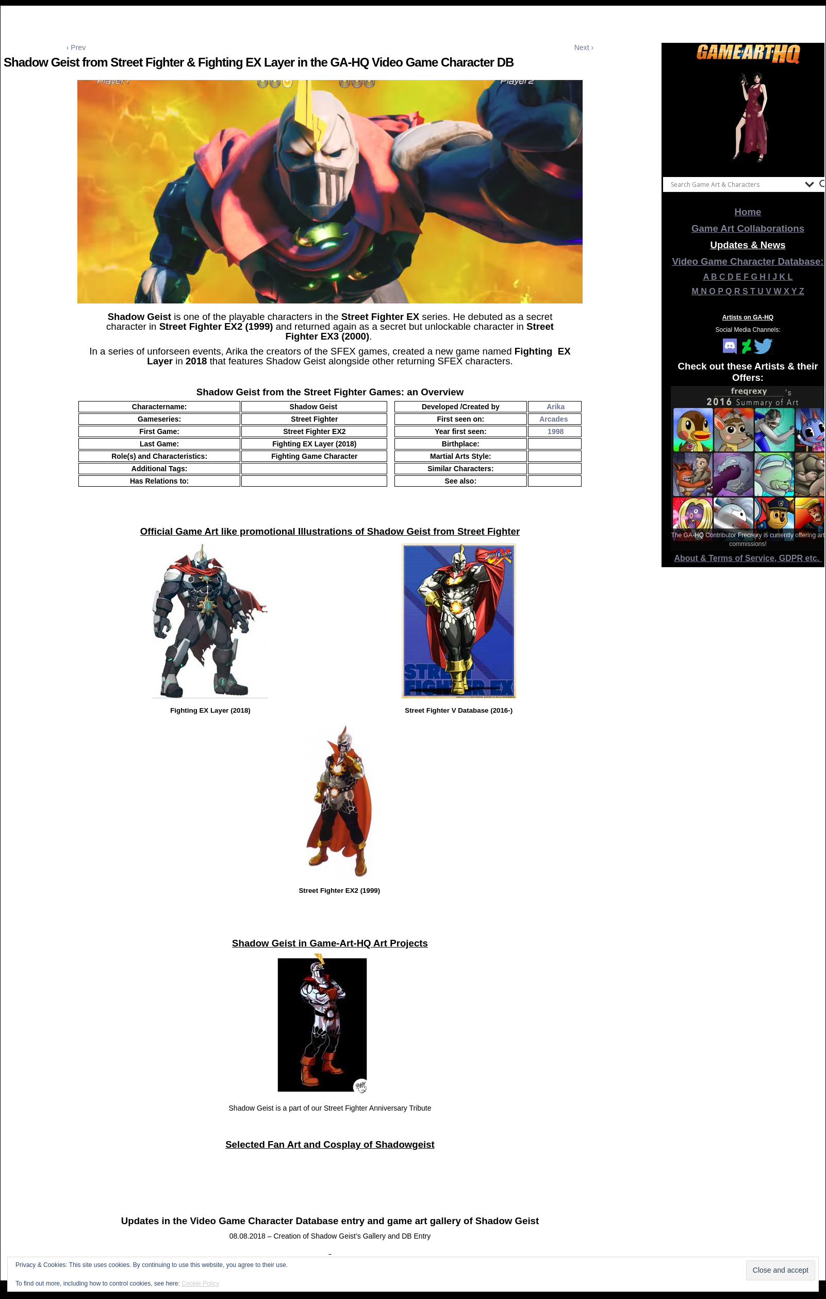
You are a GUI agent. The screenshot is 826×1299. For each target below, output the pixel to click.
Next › (583, 47)
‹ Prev (76, 47)
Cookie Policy (200, 1283)
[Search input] (735, 184)
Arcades (553, 419)
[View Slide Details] (748, 118)
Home (748, 211)
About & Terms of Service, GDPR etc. (748, 558)
